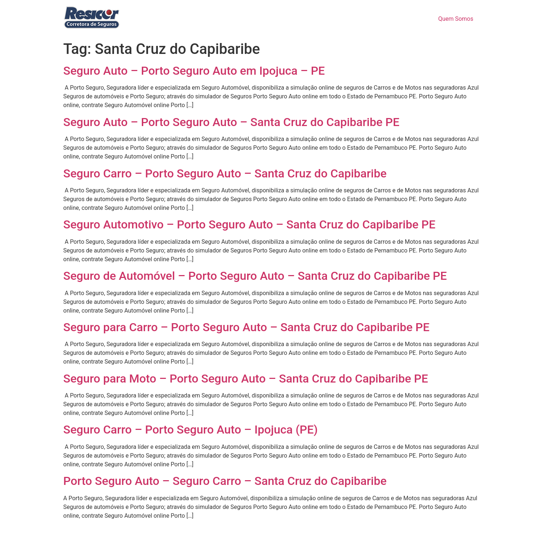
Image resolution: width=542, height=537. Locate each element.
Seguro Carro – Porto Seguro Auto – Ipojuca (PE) (190, 429)
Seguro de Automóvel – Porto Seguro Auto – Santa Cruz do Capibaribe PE (255, 276)
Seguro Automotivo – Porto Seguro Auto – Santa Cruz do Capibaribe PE (249, 224)
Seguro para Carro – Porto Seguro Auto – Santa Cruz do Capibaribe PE (246, 327)
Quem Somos (455, 18)
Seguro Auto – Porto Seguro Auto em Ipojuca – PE (194, 71)
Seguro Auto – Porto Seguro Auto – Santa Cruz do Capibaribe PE (231, 122)
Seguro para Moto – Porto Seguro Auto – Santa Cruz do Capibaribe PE (245, 378)
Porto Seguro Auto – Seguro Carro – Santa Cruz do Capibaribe (225, 481)
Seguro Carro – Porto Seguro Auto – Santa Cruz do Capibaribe (225, 173)
